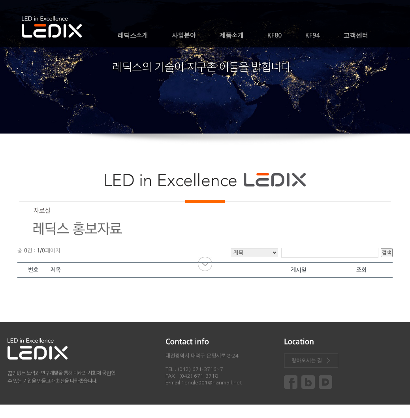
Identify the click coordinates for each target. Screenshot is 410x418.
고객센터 (355, 35)
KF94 (312, 35)
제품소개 (232, 35)
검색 (387, 252)
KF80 (274, 35)
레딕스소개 (133, 35)
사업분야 (184, 35)
